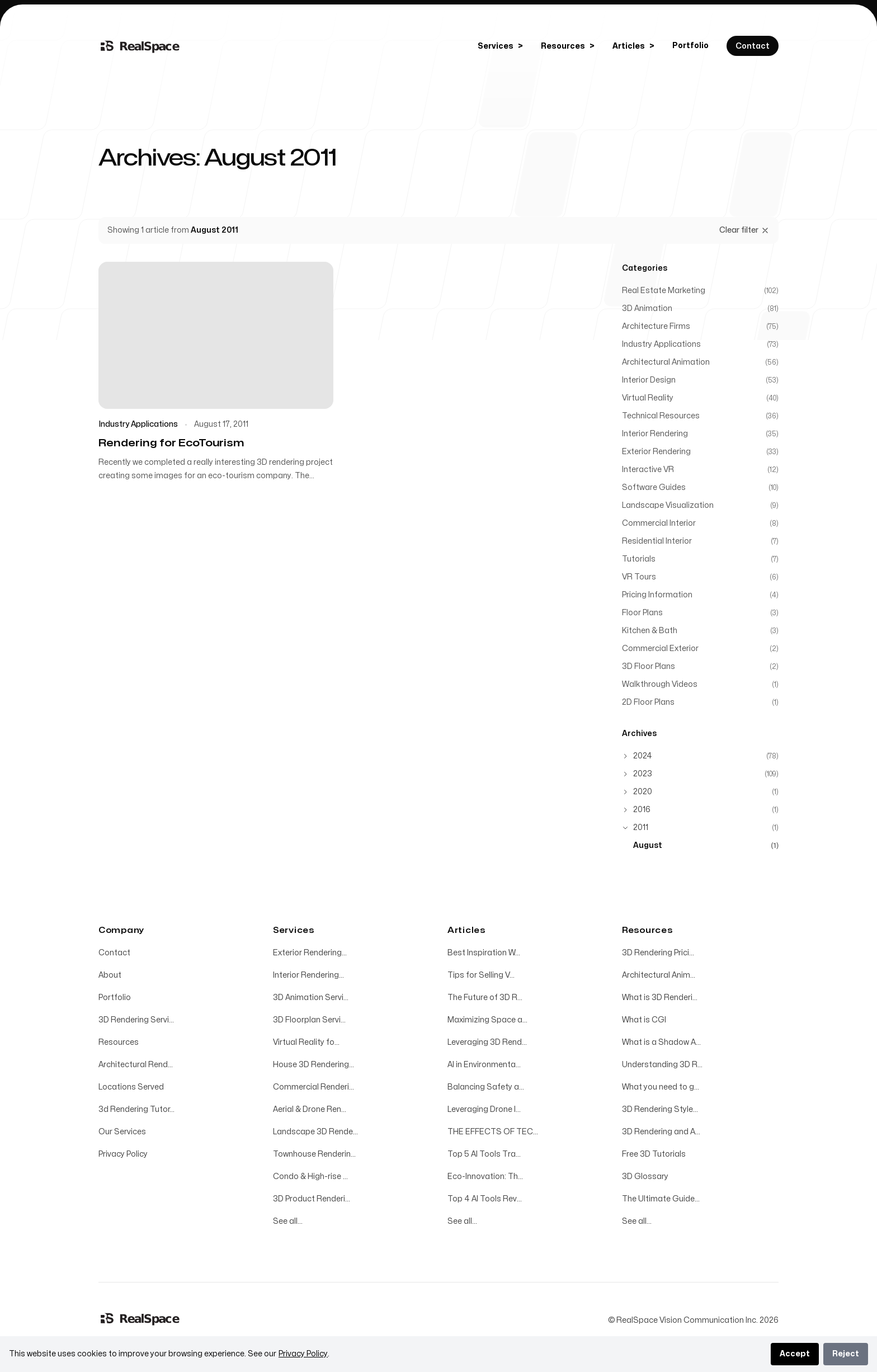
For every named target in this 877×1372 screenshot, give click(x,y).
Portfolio (690, 45)
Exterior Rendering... (310, 952)
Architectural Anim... (658, 975)
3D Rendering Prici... (658, 952)
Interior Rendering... (308, 975)
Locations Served (131, 1087)
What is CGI (644, 1020)
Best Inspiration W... (483, 952)
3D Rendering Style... (660, 1109)
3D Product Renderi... (311, 1199)
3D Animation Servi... (310, 997)
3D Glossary (645, 1176)
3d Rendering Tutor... (136, 1109)
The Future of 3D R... (484, 997)
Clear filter (744, 230)
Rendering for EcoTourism (171, 443)
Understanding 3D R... (662, 1064)
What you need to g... (660, 1087)
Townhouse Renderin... (314, 1154)
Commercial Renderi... (313, 1087)
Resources (118, 1042)
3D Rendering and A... (661, 1131)
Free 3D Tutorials (654, 1154)
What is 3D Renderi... (659, 997)
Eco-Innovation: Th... (485, 1176)
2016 (641, 809)
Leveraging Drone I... (484, 1109)
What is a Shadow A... (661, 1042)
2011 (640, 827)
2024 (642, 756)
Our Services (122, 1131)
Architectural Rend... (135, 1064)
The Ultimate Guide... (661, 1199)
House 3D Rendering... (313, 1064)
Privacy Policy (123, 1154)
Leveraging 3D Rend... (487, 1042)
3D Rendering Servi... (136, 1020)
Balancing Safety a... (485, 1087)
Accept (795, 1353)
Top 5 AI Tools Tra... (484, 1154)
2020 (642, 791)
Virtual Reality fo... (306, 1042)
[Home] (140, 46)
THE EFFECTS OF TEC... (492, 1131)
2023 (642, 773)
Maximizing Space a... (487, 1020)
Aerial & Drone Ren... (309, 1109)
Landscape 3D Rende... (315, 1131)
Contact (114, 952)
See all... (288, 1221)
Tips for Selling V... (481, 975)
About (109, 975)
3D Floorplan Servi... (309, 1020)
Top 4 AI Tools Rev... (484, 1199)
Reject (845, 1353)
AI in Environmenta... (484, 1064)
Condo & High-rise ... (310, 1176)
